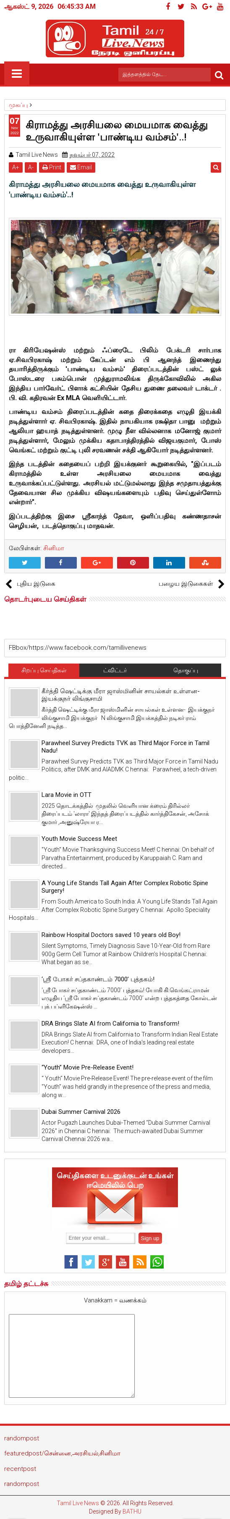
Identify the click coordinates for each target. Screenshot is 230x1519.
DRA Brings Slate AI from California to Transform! (110, 1023)
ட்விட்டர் (115, 670)
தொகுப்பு (185, 670)
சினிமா (53, 548)
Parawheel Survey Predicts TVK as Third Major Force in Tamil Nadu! (125, 746)
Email (81, 167)
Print (51, 167)
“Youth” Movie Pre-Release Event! (87, 1067)
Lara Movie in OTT (66, 795)
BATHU (132, 1511)
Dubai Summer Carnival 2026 (81, 1112)
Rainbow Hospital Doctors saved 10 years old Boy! (111, 935)
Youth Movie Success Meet (79, 838)
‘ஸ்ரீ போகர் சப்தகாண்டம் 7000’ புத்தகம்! (98, 979)
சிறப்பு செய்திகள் (44, 670)
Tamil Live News (78, 1503)
